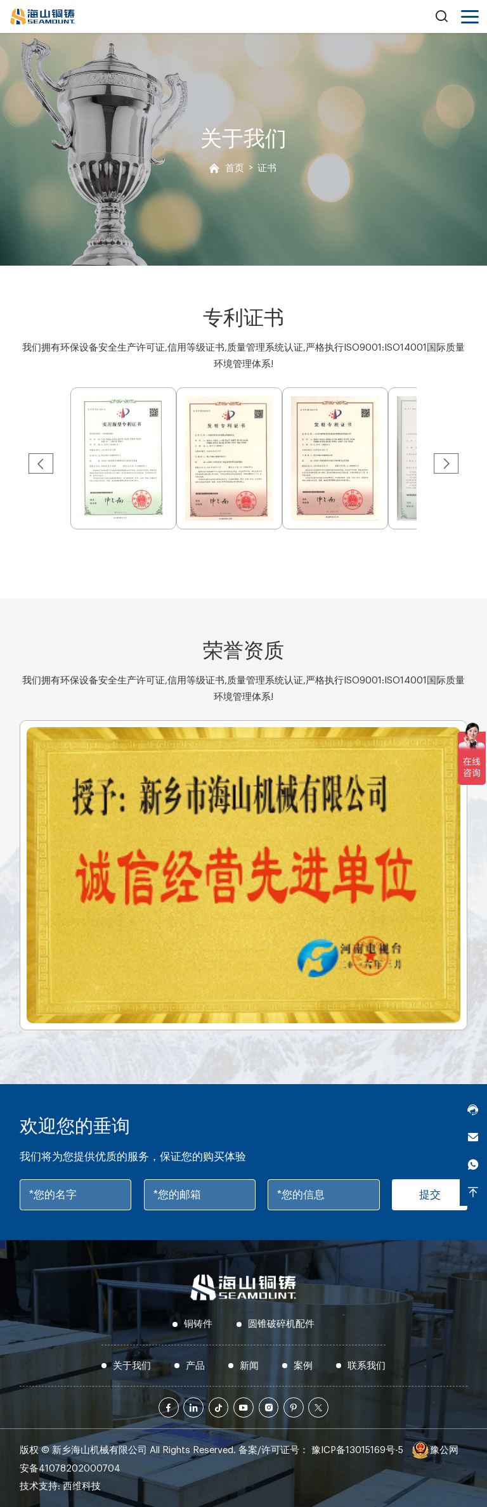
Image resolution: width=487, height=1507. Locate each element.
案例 (303, 1366)
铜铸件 (198, 1324)
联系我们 (366, 1366)
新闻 (249, 1366)
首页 (234, 168)
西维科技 (82, 1486)
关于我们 (132, 1366)
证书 (266, 168)
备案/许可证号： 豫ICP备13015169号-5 (320, 1450)
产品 (195, 1366)
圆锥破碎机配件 (281, 1324)
